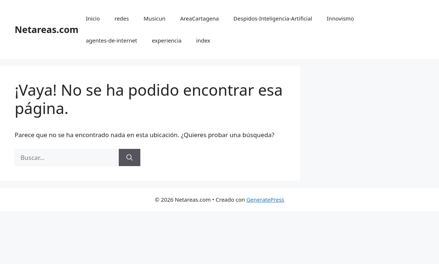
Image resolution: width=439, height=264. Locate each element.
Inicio (93, 18)
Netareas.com (46, 29)
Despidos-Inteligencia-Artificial (272, 18)
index (203, 40)
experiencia (166, 40)
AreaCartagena (199, 18)
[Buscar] (129, 157)
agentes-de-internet (111, 40)
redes (122, 18)
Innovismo (340, 18)
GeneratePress (265, 199)
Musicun (155, 18)
